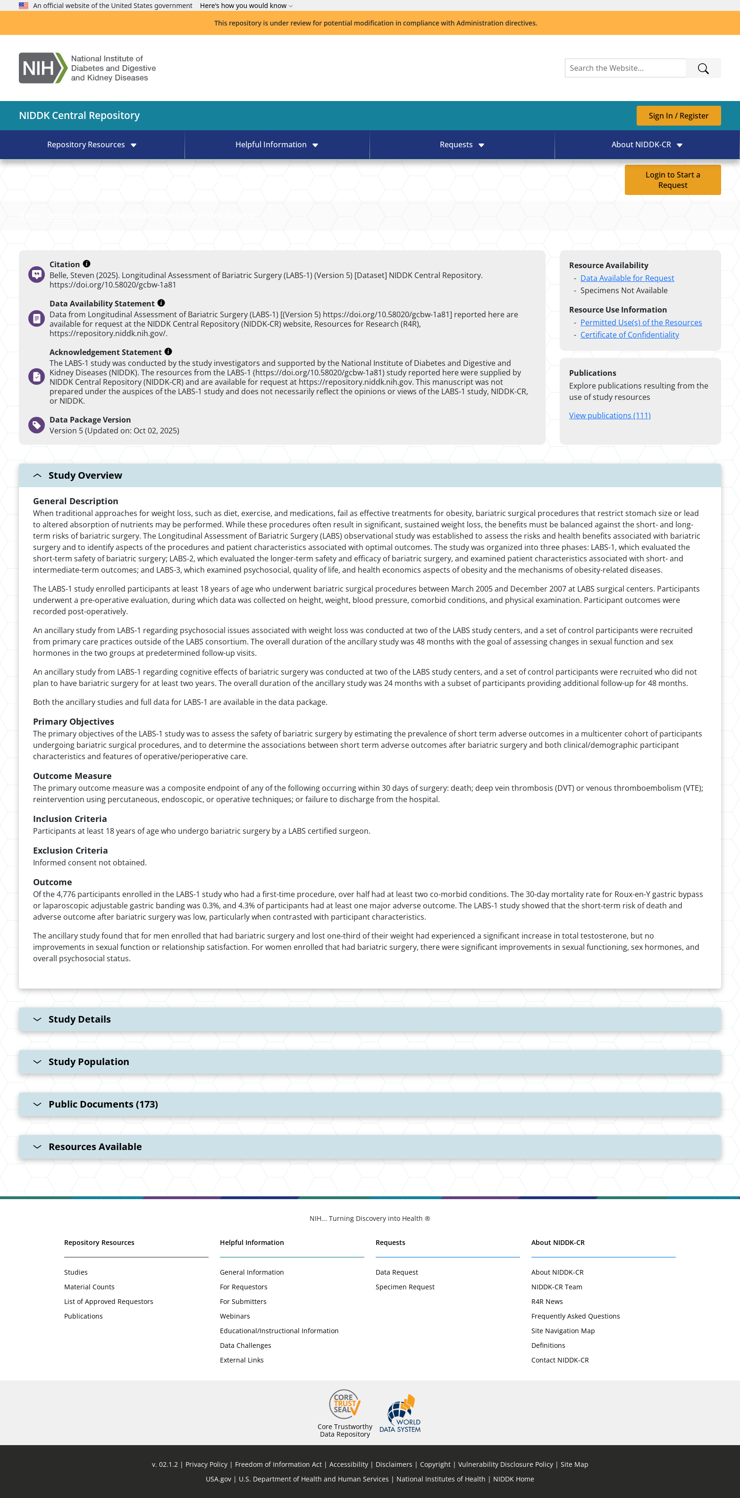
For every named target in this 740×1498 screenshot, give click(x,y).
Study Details (72, 1019)
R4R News (547, 1301)
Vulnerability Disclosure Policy (505, 1464)
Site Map (575, 1464)
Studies (62, 215)
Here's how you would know (246, 5)
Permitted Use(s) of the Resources (641, 322)
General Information (252, 1272)
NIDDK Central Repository (79, 115)
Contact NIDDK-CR (560, 1359)
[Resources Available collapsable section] (370, 1147)
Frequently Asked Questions (575, 1316)
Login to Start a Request (673, 179)
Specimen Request (405, 1286)
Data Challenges (245, 1345)
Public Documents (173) (95, 1104)
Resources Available (87, 1146)
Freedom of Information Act (278, 1464)
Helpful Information (252, 1242)
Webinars (235, 1316)
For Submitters (243, 1301)
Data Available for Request (627, 278)
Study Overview (77, 475)
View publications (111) (610, 415)
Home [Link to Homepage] (30, 215)
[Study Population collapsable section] (370, 1062)
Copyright (435, 1464)
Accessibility (348, 1464)
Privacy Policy (206, 1464)
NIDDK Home (513, 1478)
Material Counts (89, 1286)
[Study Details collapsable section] (370, 1019)
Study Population (81, 1061)
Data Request (397, 1272)
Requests (390, 1242)
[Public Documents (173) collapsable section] (370, 1104)
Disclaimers (394, 1464)
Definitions (548, 1345)
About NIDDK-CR (558, 1242)
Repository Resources (99, 1242)
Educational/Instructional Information (279, 1330)
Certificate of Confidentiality (629, 335)
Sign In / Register (679, 115)
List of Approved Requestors (108, 1301)
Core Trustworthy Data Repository (345, 1430)
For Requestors (244, 1286)
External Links (242, 1359)
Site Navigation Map (563, 1330)
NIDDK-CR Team (556, 1286)
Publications (83, 1316)
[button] (92, 144)
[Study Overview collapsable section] (370, 726)
